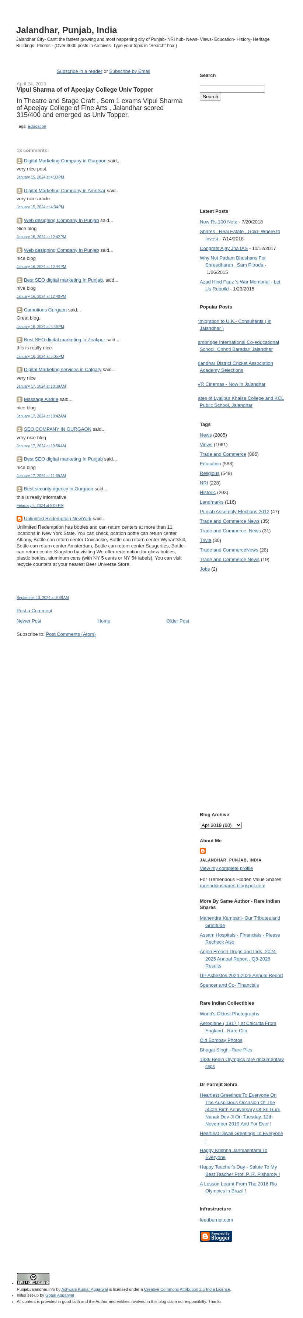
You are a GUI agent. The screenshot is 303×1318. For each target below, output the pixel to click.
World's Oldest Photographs (229, 1013)
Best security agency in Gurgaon (58, 488)
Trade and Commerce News (229, 550)
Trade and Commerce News (230, 521)
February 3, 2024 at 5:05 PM (40, 506)
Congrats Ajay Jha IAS (224, 248)
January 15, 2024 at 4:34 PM (40, 207)
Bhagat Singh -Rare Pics (226, 1050)
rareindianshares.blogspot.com (232, 885)
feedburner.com (216, 1220)
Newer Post (29, 621)
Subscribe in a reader (79, 71)
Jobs (205, 569)
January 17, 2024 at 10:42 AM (41, 416)
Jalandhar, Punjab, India (66, 30)
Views (206, 444)
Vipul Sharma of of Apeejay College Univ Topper (85, 89)
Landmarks (211, 502)
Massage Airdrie (41, 399)
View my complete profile (226, 868)
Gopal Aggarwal (59, 1295)
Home (104, 621)
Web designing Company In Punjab (61, 220)
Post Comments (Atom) (71, 634)
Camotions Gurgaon (45, 310)
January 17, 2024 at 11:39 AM (41, 476)
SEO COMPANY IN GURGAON (57, 429)
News (206, 435)
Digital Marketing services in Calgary (62, 369)
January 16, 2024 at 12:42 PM (41, 237)
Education (37, 126)
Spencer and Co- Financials (229, 985)
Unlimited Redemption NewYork (57, 518)
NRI (204, 483)
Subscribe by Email (129, 71)
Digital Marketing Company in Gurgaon (65, 160)
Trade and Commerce (223, 454)
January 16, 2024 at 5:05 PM (40, 357)
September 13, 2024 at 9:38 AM (43, 598)
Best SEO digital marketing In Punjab (63, 459)
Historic (208, 492)
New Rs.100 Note (218, 222)
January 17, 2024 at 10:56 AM (41, 446)
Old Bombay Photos (221, 1040)
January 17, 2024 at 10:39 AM (41, 386)
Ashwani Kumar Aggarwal (85, 1289)
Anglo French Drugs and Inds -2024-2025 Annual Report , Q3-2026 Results (238, 959)
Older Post (178, 621)
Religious (209, 473)
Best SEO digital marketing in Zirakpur (64, 339)
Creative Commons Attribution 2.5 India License (187, 1289)
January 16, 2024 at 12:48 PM (41, 297)
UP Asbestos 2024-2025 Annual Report (241, 975)
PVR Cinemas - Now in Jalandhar (230, 384)
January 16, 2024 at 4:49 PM (40, 327)
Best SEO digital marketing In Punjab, (64, 280)
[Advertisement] (103, 652)
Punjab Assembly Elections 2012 (234, 511)
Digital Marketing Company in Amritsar (64, 190)
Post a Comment (34, 610)
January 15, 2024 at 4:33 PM (40, 177)
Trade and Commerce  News (230, 530)
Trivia (205, 540)
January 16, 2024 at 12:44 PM (41, 267)
